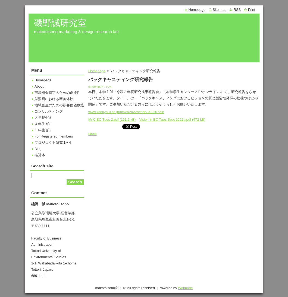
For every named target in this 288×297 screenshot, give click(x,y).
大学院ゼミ (43, 118)
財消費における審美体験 (54, 99)
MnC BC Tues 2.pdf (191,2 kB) (112, 119)
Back (92, 134)
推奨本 (40, 155)
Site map (220, 10)
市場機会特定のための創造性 (57, 93)
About (39, 86)
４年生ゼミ (43, 124)
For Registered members (54, 136)
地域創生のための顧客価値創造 (59, 105)
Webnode (185, 289)
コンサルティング (49, 111)
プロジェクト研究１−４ (53, 142)
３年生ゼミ (43, 130)
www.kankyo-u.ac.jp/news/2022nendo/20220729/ (126, 112)
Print (251, 10)
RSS (237, 10)
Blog (38, 149)
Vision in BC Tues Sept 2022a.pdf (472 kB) (172, 119)
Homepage (96, 71)
